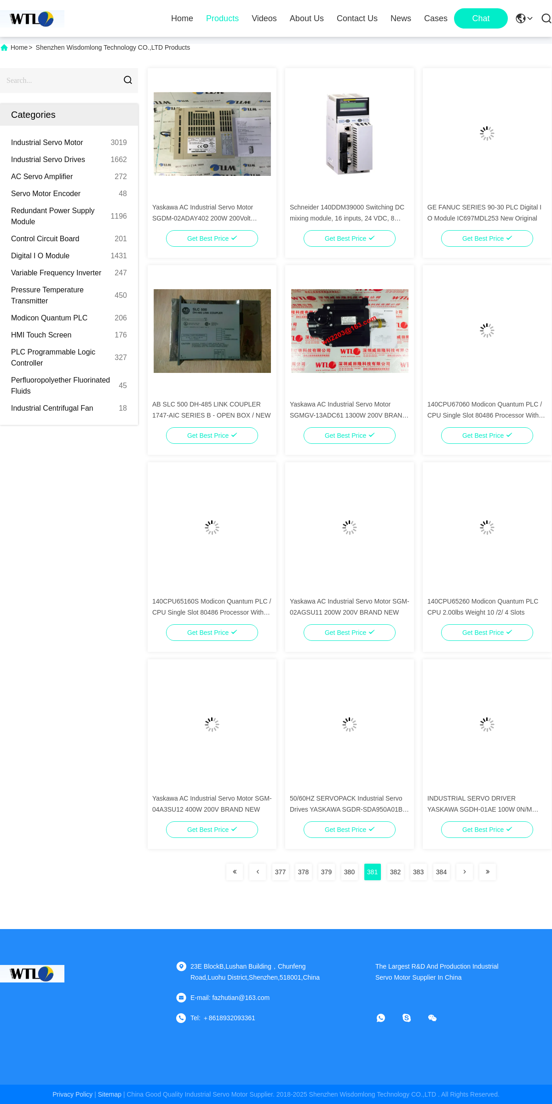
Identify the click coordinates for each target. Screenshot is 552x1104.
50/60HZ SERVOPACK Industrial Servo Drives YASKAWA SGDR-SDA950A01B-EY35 (347, 809)
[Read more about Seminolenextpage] (234, 872)
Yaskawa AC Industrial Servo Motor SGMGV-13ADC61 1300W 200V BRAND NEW (348, 415)
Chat (480, 18)
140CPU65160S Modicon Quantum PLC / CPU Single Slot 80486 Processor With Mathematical (211, 612)
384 (441, 872)
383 (418, 872)
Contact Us (357, 18)
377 (280, 872)
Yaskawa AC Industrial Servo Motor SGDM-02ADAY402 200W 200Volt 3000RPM (202, 218)
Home (182, 18)
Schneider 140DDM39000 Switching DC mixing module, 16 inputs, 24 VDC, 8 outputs (347, 218)
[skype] (413, 1017)
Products (222, 18)
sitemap (109, 1094)
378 (303, 872)
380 (349, 872)
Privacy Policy (72, 1094)
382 (395, 872)
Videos (264, 18)
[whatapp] (387, 1017)
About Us (307, 18)
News (401, 18)
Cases (436, 18)
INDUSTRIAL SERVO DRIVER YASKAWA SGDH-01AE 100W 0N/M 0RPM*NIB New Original (479, 809)
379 (326, 872)
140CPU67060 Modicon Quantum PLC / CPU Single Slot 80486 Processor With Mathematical (484, 415)
